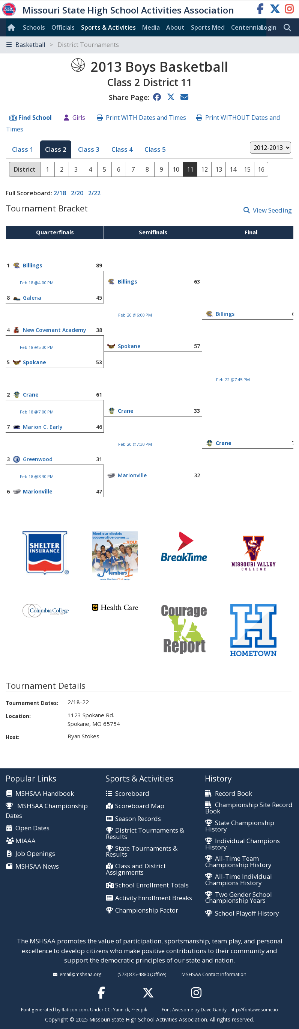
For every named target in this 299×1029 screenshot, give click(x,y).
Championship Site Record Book (248, 808)
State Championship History (239, 826)
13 (218, 169)
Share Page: (129, 97)
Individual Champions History (242, 844)
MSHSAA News (37, 866)
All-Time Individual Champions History (238, 880)
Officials (63, 27)
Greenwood (38, 459)
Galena (32, 297)
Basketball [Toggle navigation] (62, 45)
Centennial (247, 27)
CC (108, 1009)
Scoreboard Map (139, 806)
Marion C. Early (43, 426)
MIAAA (25, 841)
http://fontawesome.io (254, 1009)
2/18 (60, 193)
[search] (289, 28)
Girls (78, 117)
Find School (35, 117)
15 (247, 169)
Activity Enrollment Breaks (153, 898)
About (175, 27)
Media (151, 27)
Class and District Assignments (136, 869)
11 (190, 169)
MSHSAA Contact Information (214, 974)
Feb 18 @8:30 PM (37, 476)
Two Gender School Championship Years (238, 898)
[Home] (13, 27)
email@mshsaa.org (81, 974)
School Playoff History (247, 913)
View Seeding (272, 210)
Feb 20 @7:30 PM (135, 444)
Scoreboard (132, 793)
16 (261, 169)
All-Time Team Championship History (238, 862)
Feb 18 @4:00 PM (37, 282)
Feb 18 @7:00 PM (37, 412)
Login (268, 27)
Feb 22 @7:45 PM (233, 379)
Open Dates (32, 828)
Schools (34, 27)
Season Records (138, 818)
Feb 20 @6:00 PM (135, 315)
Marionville (132, 475)
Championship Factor (146, 910)
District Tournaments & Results (145, 833)
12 (204, 169)
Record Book (233, 793)
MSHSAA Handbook (44, 793)
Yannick (121, 1009)
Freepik (139, 1009)
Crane (31, 394)
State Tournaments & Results (141, 852)
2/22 (94, 193)
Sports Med (208, 27)
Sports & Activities (108, 27)
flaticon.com (75, 1009)
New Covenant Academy (54, 329)
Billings (32, 265)
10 (176, 169)
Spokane (129, 346)
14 (233, 169)
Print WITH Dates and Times (146, 117)
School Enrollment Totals (152, 885)
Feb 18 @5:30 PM (37, 347)
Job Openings (35, 853)
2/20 (77, 193)
